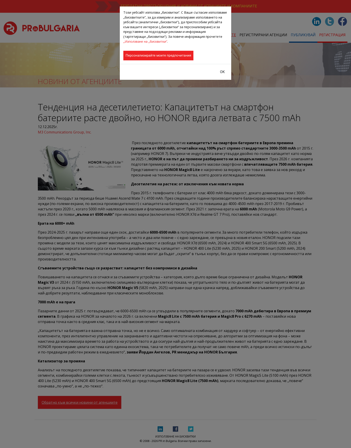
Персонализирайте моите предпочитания (158, 55)
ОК (222, 72)
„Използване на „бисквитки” (145, 41)
